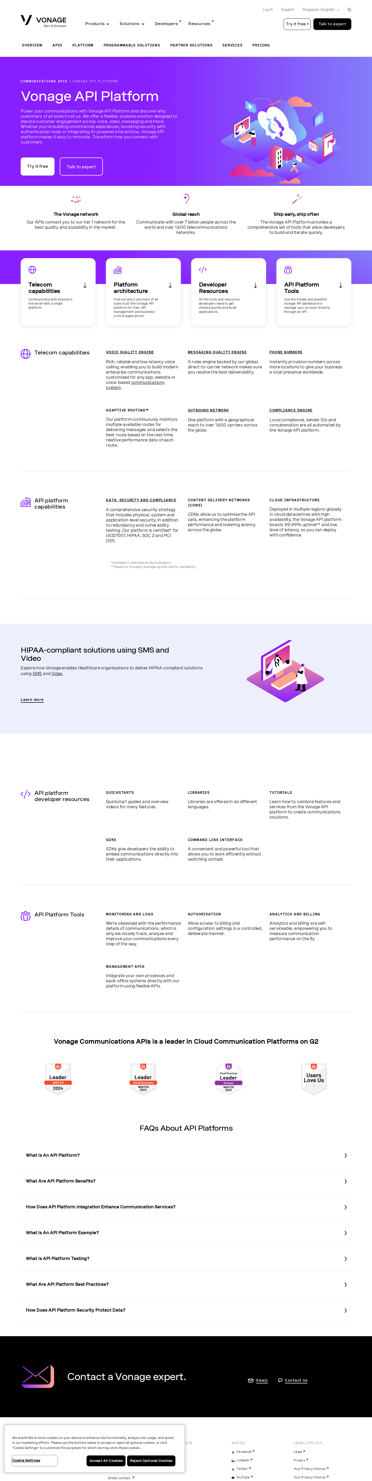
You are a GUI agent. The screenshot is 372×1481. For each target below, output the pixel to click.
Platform (83, 45)
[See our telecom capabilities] (58, 292)
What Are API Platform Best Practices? (67, 1284)
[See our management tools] (313, 292)
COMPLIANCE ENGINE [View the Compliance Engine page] (291, 410)
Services (232, 45)
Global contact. (119, 1478)
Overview (32, 45)
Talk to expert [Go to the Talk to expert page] (332, 24)
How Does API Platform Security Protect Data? (76, 1310)
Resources (199, 23)
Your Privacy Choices (310, 1469)
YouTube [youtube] (243, 1477)
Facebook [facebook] (244, 1452)
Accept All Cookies (106, 1461)
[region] (94, 1449)
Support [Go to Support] (287, 9)
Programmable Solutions (132, 45)
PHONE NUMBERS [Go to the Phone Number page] (286, 352)
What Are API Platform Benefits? (61, 1181)
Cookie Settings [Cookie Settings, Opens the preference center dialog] (26, 1460)
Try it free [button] (296, 24)
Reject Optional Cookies (151, 1461)
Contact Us (296, 1380)
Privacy (299, 1460)
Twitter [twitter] (242, 1469)
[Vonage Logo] (43, 21)
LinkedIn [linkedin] (243, 1460)
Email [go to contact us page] (262, 1380)
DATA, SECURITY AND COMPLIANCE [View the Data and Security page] (141, 500)
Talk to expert (81, 166)
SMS (37, 673)
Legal (298, 1452)
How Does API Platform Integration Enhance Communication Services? (101, 1207)
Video (57, 673)
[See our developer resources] (228, 292)
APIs (57, 45)
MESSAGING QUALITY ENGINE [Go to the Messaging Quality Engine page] (217, 352)
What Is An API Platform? (53, 1155)
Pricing (261, 45)
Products (95, 23)
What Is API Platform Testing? (58, 1258)
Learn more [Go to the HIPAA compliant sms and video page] (32, 700)
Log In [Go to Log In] (268, 9)
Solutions (130, 23)
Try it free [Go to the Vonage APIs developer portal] (37, 166)
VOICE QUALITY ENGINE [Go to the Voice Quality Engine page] (130, 352)
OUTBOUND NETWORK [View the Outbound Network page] (208, 410)
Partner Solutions (191, 45)
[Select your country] (319, 10)
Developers (166, 23)
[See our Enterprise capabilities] (143, 292)
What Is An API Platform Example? (62, 1232)
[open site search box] (349, 10)
